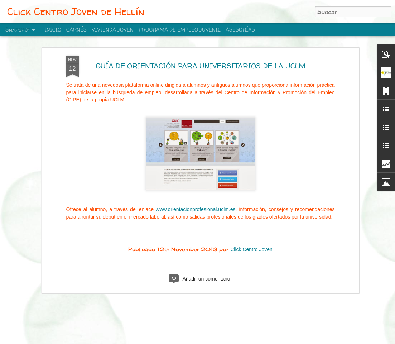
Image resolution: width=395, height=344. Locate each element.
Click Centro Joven (251, 191)
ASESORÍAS (240, 29)
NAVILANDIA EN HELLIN (138, 323)
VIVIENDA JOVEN (113, 29)
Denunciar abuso (258, 340)
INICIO (52, 29)
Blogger (234, 340)
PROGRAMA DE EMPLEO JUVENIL (180, 29)
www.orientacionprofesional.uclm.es (196, 151)
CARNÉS (76, 29)
